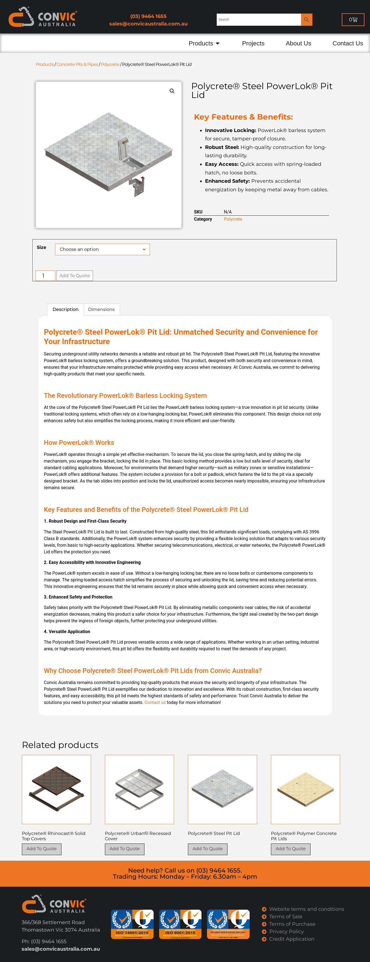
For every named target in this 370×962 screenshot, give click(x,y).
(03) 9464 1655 (148, 16)
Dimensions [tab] (101, 309)
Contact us (155, 702)
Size (41, 247)
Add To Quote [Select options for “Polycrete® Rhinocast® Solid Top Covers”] (42, 848)
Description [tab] (66, 309)
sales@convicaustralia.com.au (148, 24)
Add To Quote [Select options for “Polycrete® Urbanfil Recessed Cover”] (125, 848)
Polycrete (110, 64)
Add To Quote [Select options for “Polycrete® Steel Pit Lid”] (208, 848)
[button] (172, 91)
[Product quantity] (45, 275)
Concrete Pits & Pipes (77, 64)
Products (45, 64)
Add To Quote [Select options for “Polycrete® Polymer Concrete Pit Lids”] (291, 848)
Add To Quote (74, 275)
